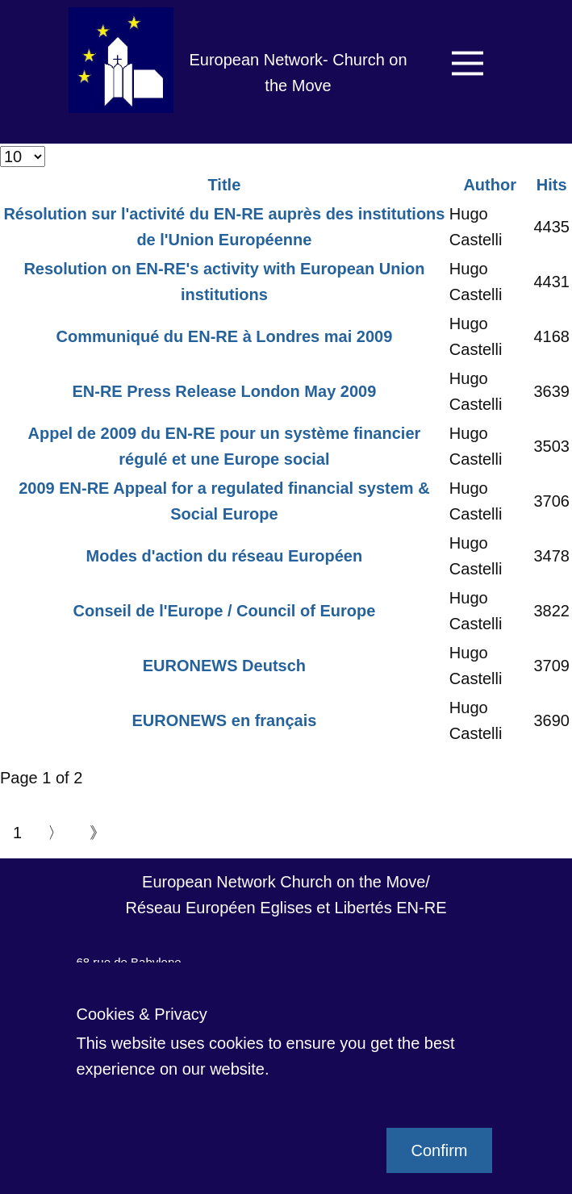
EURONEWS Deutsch (224, 665)
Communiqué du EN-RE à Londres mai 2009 (224, 336)
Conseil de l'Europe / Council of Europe (224, 611)
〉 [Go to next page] (56, 832)
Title (224, 185)
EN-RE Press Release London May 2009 (224, 391)
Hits (552, 185)
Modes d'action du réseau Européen (224, 556)
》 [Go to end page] (98, 832)
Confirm (439, 1150)
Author (489, 185)
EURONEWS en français (224, 720)
